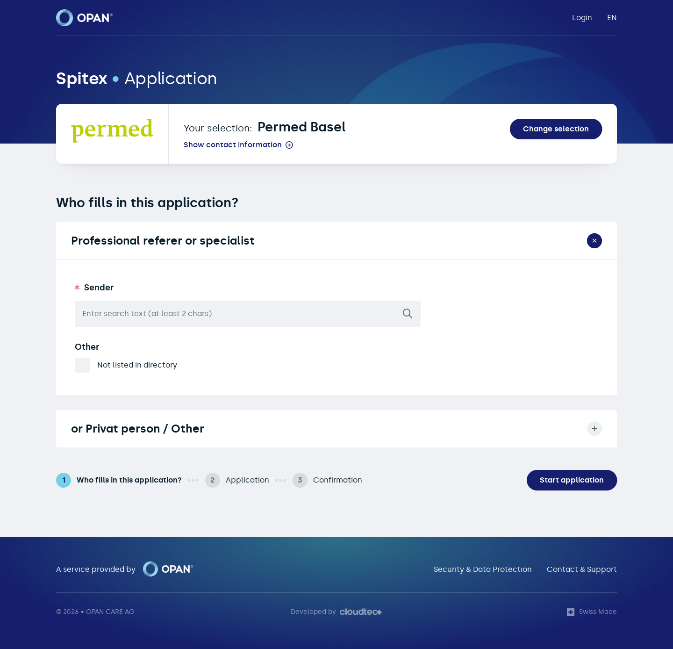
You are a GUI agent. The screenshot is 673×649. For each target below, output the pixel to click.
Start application (572, 480)
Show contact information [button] (233, 145)
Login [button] (582, 17)
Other (87, 347)
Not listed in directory (137, 365)
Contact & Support (582, 569)
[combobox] (248, 314)
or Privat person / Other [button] (336, 428)
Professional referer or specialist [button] (338, 241)
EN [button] (612, 17)
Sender (99, 287)
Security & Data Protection (483, 569)
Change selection (556, 128)
